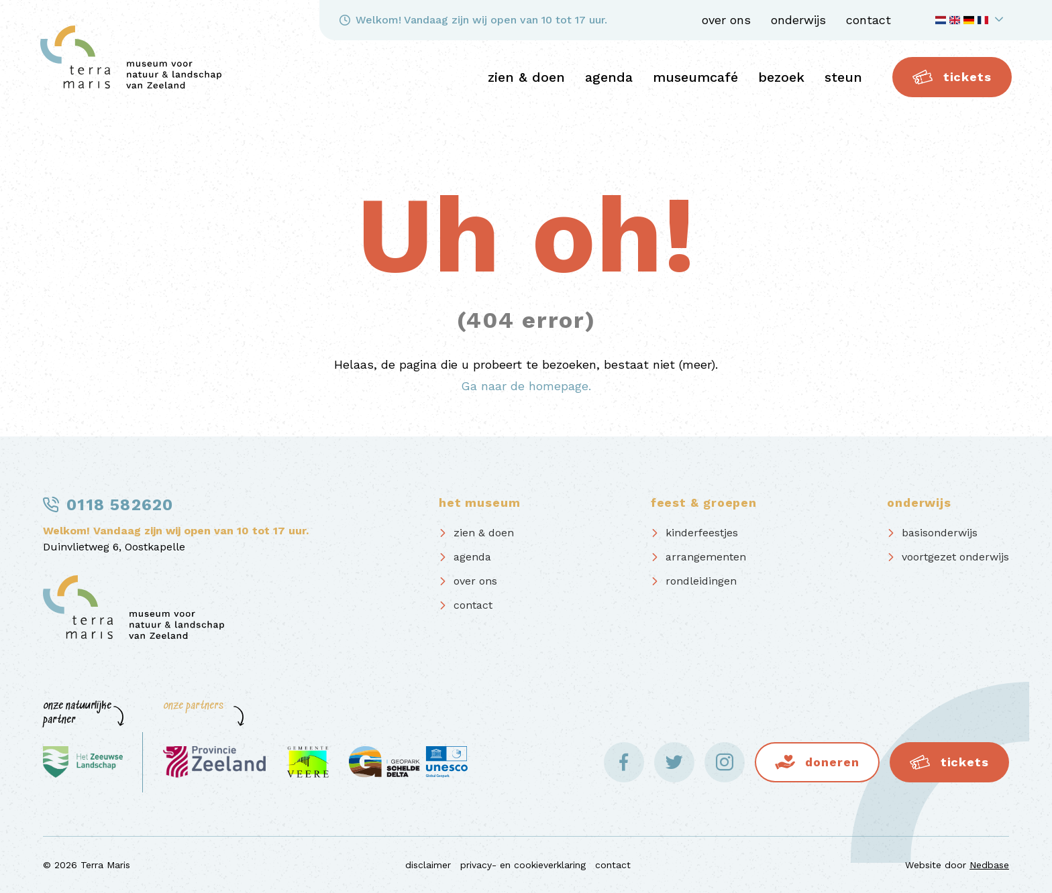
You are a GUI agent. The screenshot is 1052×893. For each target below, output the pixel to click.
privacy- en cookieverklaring (523, 864)
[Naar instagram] (724, 762)
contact (868, 20)
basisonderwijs (940, 532)
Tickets (952, 77)
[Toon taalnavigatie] (971, 20)
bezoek (781, 77)
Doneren (832, 762)
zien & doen (526, 77)
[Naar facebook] (624, 762)
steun (843, 77)
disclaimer (428, 864)
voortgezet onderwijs (955, 556)
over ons (726, 20)
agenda (609, 77)
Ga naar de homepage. (526, 386)
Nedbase (989, 864)
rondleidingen (701, 581)
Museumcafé (695, 77)
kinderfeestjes (702, 532)
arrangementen (706, 556)
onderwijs (798, 20)
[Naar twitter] (674, 762)
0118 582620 (119, 505)
